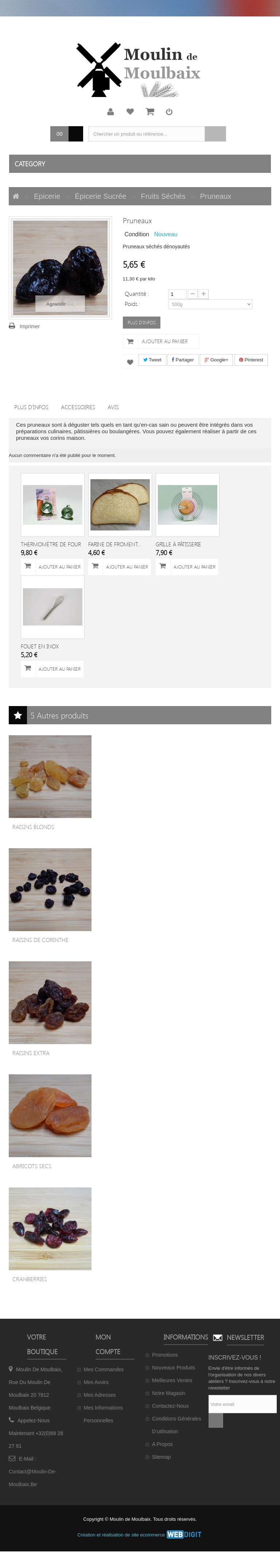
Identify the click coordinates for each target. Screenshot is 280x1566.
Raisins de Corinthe (40, 939)
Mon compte (111, 111)
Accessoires (78, 407)
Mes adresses (100, 1395)
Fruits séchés (163, 196)
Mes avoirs (96, 1382)
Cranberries (29, 1279)
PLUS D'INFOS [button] (142, 322)
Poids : (133, 303)
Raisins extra (31, 1053)
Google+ (216, 360)
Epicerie (47, 196)
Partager (183, 360)
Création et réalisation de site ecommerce (140, 1535)
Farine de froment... (114, 544)
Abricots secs (31, 1166)
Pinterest (251, 360)
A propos (162, 1444)
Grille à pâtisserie (178, 544)
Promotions (165, 1355)
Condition (137, 234)
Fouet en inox (40, 646)
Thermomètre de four (51, 544)
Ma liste (130, 111)
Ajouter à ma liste (130, 361)
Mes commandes (104, 1369)
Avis (113, 407)
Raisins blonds (33, 826)
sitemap (161, 1457)
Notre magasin (168, 1393)
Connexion (169, 111)
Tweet (152, 360)
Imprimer (30, 326)
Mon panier (150, 111)
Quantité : (137, 293)
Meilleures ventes (172, 1380)
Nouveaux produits (173, 1368)
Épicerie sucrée (100, 196)
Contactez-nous (170, 1406)
